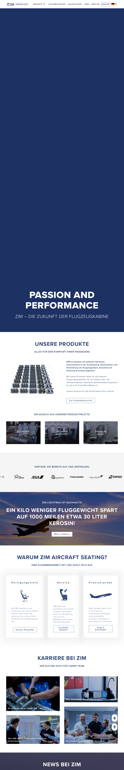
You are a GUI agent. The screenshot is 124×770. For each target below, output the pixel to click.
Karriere (106, 4)
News (86, 4)
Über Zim (95, 4)
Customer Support (57, 4)
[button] (39, 4)
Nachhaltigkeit (75, 4)
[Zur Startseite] (17, 4)
